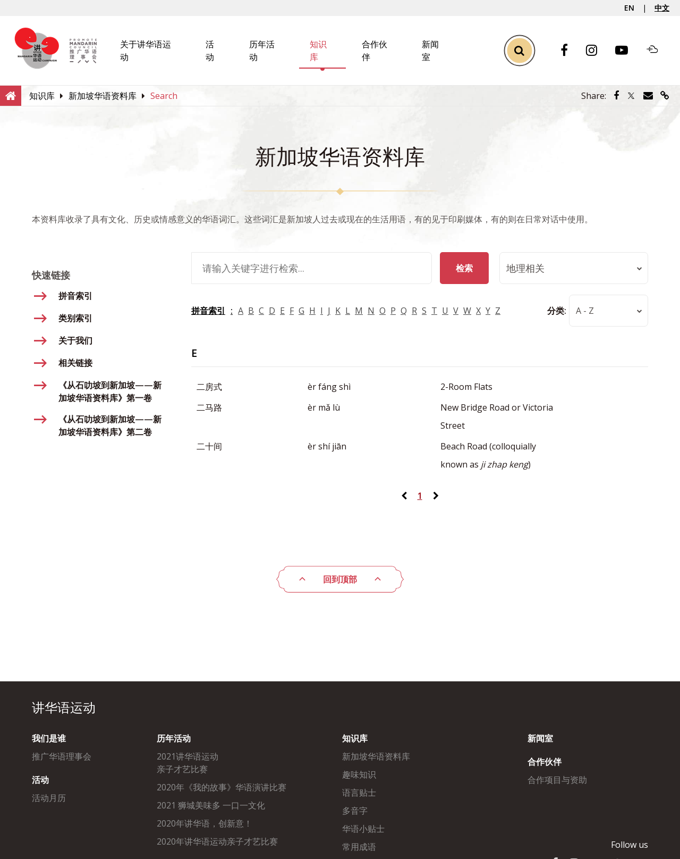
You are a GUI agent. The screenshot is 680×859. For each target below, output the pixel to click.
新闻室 (540, 738)
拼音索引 (208, 310)
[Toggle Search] (519, 51)
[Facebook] (569, 51)
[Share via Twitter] (631, 95)
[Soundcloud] (657, 50)
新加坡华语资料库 (376, 756)
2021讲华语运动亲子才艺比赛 (187, 762)
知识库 (355, 738)
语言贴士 (359, 792)
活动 (40, 780)
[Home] (10, 95)
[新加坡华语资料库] (102, 95)
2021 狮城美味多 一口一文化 (211, 805)
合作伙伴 (545, 762)
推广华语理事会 (61, 756)
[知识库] (42, 95)
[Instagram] (597, 51)
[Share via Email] (648, 95)
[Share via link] (664, 95)
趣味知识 (359, 774)
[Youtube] (627, 51)
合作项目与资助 (557, 780)
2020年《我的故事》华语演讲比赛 (221, 787)
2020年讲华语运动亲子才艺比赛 (217, 841)
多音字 (355, 810)
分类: (556, 310)
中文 (661, 8)
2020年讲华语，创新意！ (204, 823)
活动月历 (49, 798)
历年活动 (174, 738)
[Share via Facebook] (616, 95)
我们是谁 (49, 738)
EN (629, 8)
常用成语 (359, 847)
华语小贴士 (363, 829)
